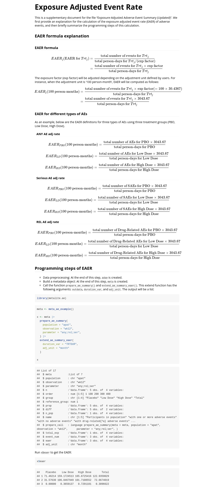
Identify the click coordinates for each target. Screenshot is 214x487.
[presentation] (107, 63)
